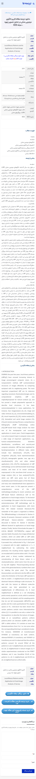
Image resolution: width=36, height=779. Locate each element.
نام (33, 754)
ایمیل (32, 762)
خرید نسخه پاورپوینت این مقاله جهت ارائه (18, 711)
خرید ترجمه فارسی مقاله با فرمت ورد (19, 702)
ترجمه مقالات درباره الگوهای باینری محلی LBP (15, 14)
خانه (29, 13)
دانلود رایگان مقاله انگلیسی (18, 694)
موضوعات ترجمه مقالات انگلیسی (19, 13)
